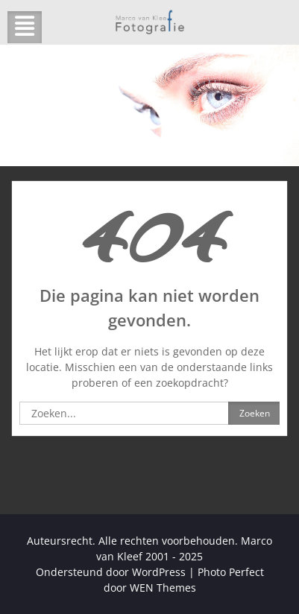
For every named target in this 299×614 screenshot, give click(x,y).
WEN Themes (163, 587)
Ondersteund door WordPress (111, 572)
